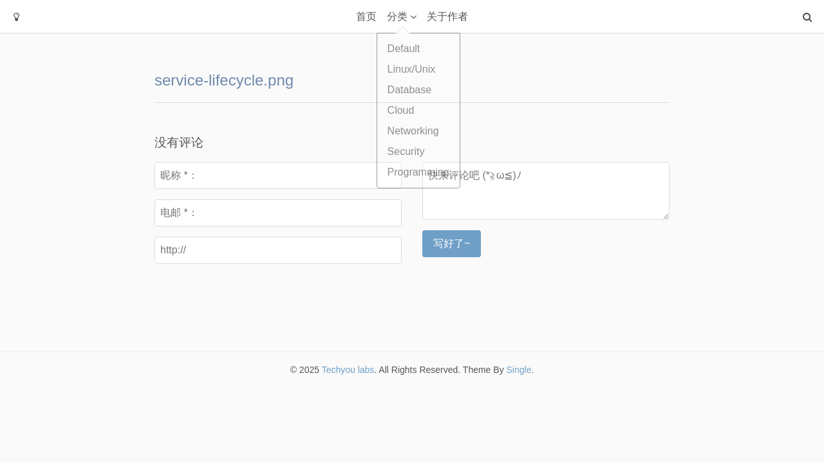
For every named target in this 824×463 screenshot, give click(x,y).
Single (519, 370)
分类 (397, 16)
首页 (366, 16)
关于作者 (447, 16)
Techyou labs (348, 370)
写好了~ (451, 243)
